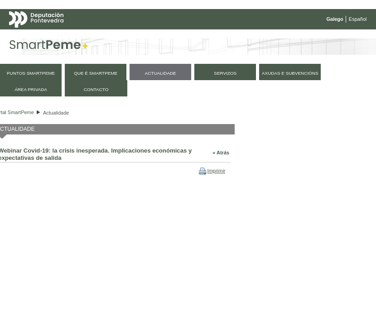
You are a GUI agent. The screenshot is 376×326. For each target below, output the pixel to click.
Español (358, 19)
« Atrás (220, 152)
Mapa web (98, 37)
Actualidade (56, 112)
